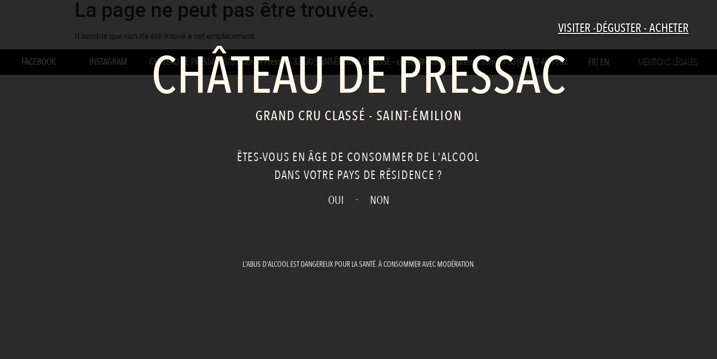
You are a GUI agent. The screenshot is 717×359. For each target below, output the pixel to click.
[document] (358, 179)
